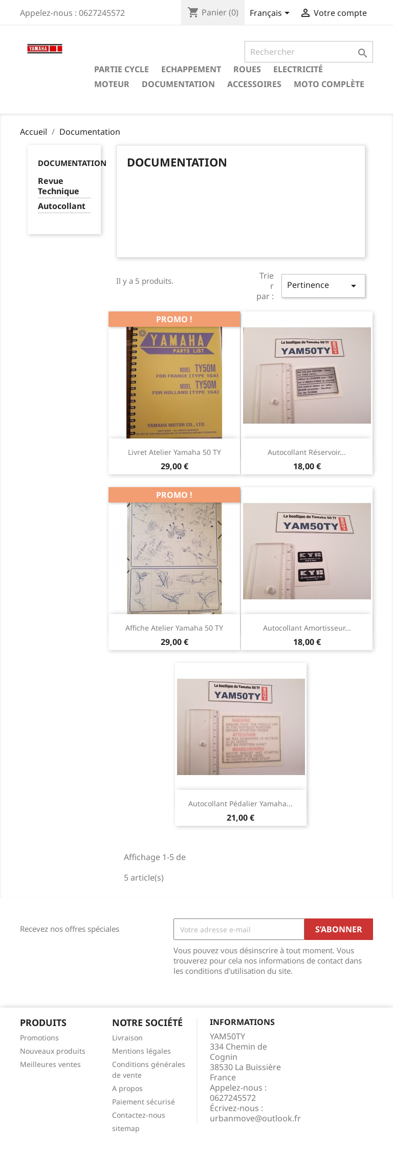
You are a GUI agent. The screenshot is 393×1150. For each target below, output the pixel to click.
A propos (127, 1088)
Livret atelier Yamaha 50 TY (174, 452)
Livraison (127, 1037)
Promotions (39, 1037)
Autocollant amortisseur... (307, 628)
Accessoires (254, 84)
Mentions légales (141, 1051)
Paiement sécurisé (143, 1101)
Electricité (298, 69)
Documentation (178, 84)
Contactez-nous (138, 1115)
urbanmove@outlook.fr (255, 1118)
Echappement (191, 69)
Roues (247, 69)
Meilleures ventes (50, 1064)
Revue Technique (58, 186)
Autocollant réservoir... (307, 452)
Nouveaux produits (52, 1051)
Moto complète (329, 84)
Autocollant (61, 206)
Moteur (111, 84)
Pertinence (323, 285)
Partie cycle (121, 69)
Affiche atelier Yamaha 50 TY (174, 628)
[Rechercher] (309, 51)
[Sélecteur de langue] (271, 14)
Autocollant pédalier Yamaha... (240, 803)
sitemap (126, 1128)
